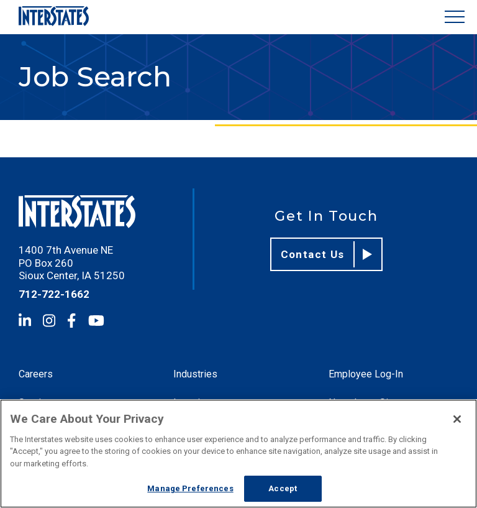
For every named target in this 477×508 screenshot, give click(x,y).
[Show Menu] (454, 17)
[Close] (457, 419)
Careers (36, 374)
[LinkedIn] (25, 320)
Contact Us (327, 254)
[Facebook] (71, 320)
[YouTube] (96, 320)
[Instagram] (49, 320)
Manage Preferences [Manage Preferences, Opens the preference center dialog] (190, 488)
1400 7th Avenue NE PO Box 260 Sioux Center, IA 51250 (72, 263)
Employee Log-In (366, 374)
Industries (195, 374)
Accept (282, 488)
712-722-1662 (54, 294)
